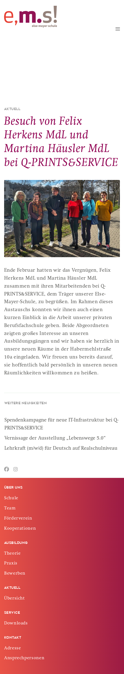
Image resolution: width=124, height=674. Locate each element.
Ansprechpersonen (24, 658)
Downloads (16, 623)
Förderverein (18, 519)
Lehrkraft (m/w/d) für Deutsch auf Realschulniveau (60, 448)
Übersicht (14, 598)
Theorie (12, 554)
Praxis (11, 563)
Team (10, 508)
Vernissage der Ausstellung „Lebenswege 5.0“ (55, 438)
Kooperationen (20, 529)
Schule (11, 498)
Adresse (12, 648)
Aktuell (12, 109)
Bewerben (14, 574)
